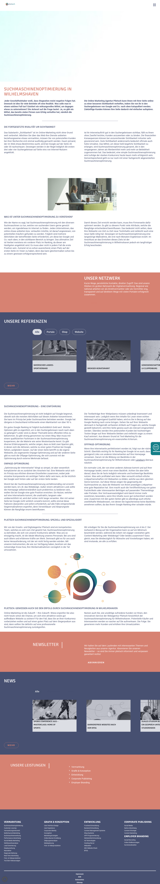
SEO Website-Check (90, 848)
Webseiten (87, 845)
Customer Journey (10, 828)
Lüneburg (140, 460)
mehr (11, 385)
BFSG (86, 850)
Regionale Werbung (10, 853)
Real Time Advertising (11, 855)
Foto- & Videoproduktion (12, 858)
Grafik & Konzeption (81, 770)
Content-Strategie (130, 830)
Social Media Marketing (12, 840)
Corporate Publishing (81, 778)
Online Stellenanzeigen (131, 842)
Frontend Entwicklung (91, 825)
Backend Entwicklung (91, 828)
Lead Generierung (10, 845)
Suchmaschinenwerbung (12, 835)
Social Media (128, 825)
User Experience (49, 828)
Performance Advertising (12, 838)
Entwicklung (77, 774)
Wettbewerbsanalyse (11, 843)
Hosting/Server (89, 843)
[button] (5, 879)
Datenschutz (79, 880)
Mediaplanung (49, 843)
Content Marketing (130, 833)
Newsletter (7, 850)
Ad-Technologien (89, 840)
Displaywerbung (9, 848)
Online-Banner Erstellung (52, 838)
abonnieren (96, 662)
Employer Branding (80, 782)
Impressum (80, 874)
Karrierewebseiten (130, 845)
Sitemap (80, 882)
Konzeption (48, 833)
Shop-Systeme (89, 833)
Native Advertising (130, 828)
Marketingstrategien (51, 835)
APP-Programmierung (91, 835)
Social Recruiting (129, 840)
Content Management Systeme (94, 830)
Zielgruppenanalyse (50, 840)
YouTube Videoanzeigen (12, 860)
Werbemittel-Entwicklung (92, 838)
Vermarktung (77, 767)
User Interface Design (51, 825)
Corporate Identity (50, 830)
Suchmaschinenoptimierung (13, 825)
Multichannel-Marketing (12, 833)
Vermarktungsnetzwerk (12, 830)
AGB (79, 877)
